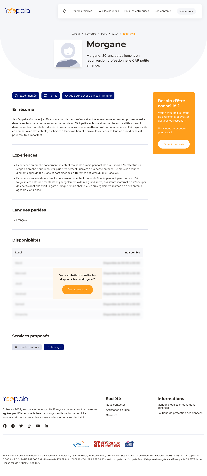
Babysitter (90, 34)
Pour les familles (82, 11)
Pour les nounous (108, 11)
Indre (104, 34)
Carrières (111, 415)
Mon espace (186, 11)
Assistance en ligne (118, 409)
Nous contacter (115, 404)
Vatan (115, 34)
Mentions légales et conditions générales (176, 406)
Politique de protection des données (180, 413)
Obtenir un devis (174, 144)
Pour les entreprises (136, 11)
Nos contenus (162, 11)
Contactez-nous (77, 289)
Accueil (76, 34)
